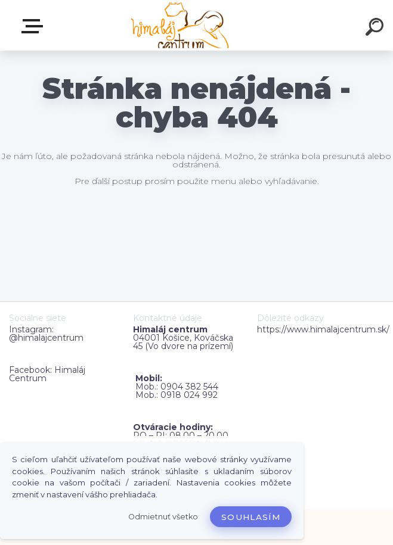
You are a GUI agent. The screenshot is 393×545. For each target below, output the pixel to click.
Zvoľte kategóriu (35, 26)
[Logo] (179, 25)
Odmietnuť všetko (163, 516)
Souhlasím (250, 517)
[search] (376, 28)
